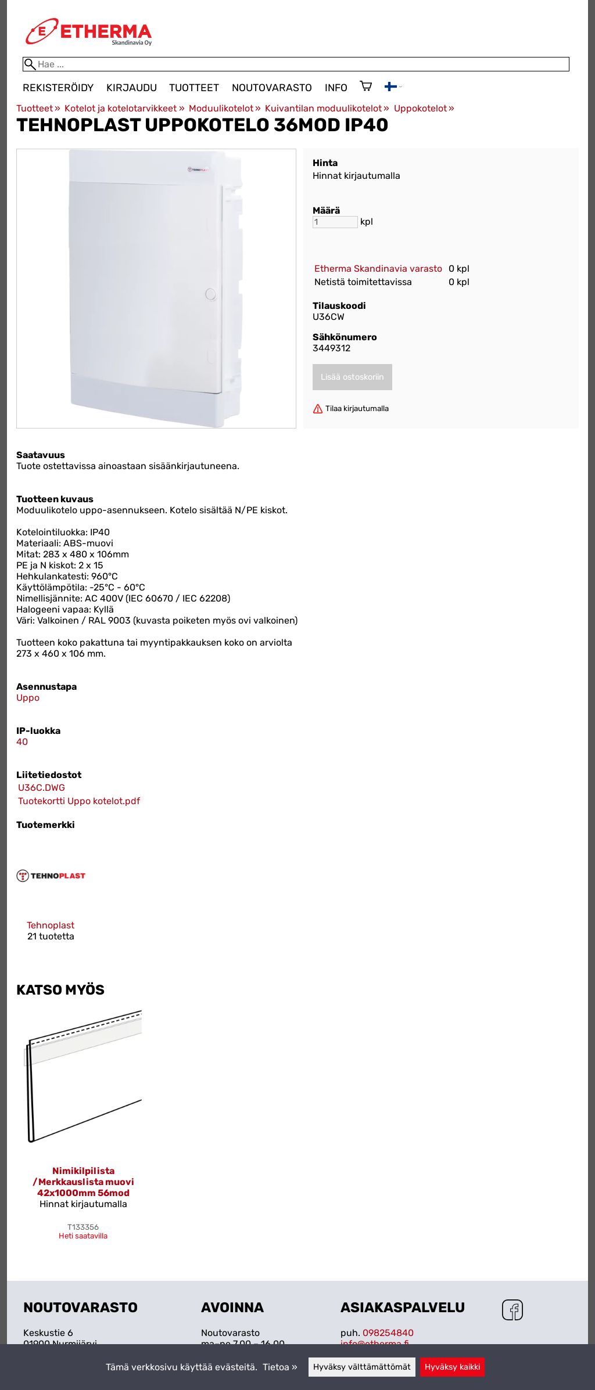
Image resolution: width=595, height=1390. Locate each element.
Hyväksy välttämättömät (362, 1367)
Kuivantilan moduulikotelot (327, 108)
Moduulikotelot (225, 108)
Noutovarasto (272, 87)
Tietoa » (280, 1367)
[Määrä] (335, 222)
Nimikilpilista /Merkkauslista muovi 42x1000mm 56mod (83, 1181)
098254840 (388, 1332)
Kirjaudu (131, 87)
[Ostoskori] (366, 87)
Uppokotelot (424, 108)
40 (22, 741)
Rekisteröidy (58, 87)
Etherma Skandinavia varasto (378, 268)
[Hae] (296, 64)
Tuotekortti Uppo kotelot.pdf (79, 800)
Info (336, 87)
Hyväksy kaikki (452, 1367)
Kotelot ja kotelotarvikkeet (124, 108)
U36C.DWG (41, 787)
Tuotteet (194, 87)
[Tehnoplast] (50, 901)
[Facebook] (512, 1311)
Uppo (28, 697)
